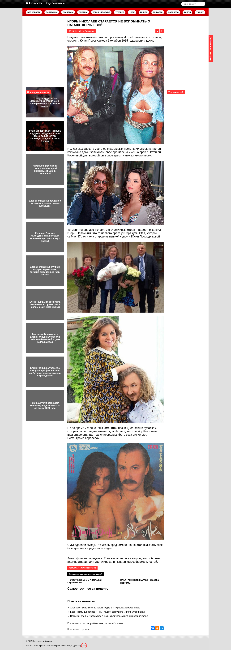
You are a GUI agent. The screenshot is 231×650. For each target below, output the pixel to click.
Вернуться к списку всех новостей (85, 574)
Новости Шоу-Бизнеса (45, 3)
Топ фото (158, 12)
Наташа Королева (114, 623)
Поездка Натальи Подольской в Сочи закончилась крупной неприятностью (109, 616)
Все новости (33, 12)
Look (132, 12)
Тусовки (120, 12)
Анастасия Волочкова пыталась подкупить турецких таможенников (105, 607)
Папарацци (51, 12)
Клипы (187, 12)
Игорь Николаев (95, 623)
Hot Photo (173, 12)
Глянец (143, 12)
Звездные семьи (101, 12)
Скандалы (68, 12)
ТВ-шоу (200, 12)
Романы (83, 12)
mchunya (73, 568)
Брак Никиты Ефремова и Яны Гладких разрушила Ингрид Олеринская (107, 612)
